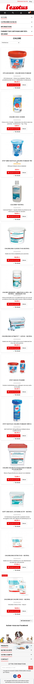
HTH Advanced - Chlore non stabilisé (17, 73)
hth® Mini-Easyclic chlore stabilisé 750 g (17, 161)
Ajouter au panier (13, 85)
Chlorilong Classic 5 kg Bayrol (17, 248)
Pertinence (11, 43)
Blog (30, 1)
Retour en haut (26, 621)
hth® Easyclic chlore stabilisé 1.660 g (17, 424)
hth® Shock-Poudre (17, 380)
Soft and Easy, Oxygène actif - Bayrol (17, 512)
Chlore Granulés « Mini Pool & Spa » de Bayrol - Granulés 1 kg (17, 293)
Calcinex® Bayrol (17, 205)
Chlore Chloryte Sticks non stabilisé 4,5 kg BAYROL (17, 468)
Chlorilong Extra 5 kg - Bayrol (17, 555)
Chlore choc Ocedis (17, 117)
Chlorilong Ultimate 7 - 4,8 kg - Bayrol (17, 336)
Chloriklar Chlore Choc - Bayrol (17, 599)
